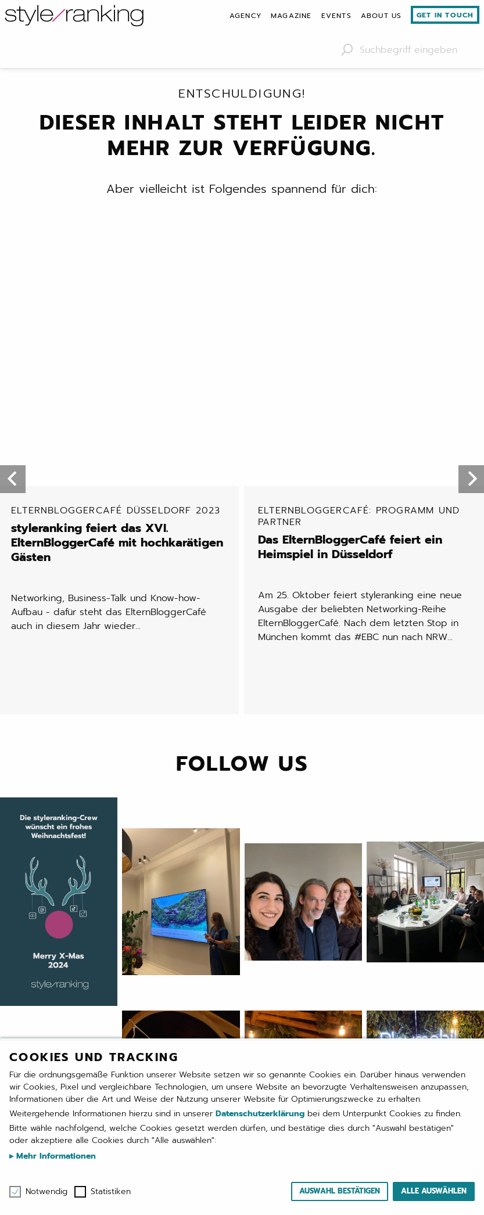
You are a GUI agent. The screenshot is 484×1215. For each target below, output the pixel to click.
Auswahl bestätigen (339, 1190)
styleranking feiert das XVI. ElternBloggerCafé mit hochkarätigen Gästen (120, 295)
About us (381, 15)
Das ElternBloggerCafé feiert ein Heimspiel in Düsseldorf (367, 293)
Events (336, 15)
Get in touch (445, 15)
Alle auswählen (434, 1190)
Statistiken (111, 1192)
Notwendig (46, 1192)
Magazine (291, 15)
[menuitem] (245, 16)
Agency (245, 15)
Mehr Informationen (54, 1156)
